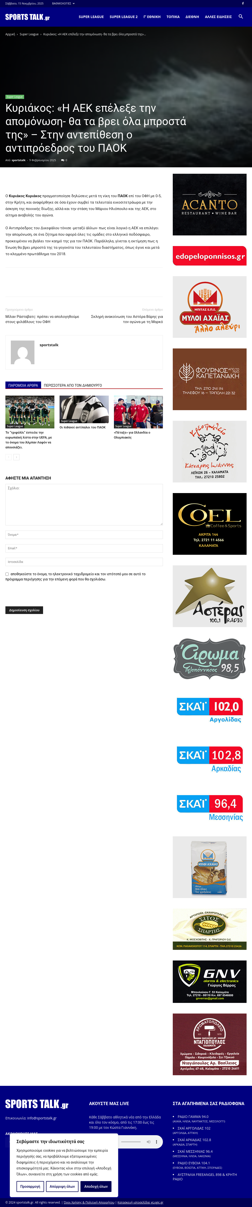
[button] (241, 17)
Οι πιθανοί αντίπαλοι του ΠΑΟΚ (83, 427)
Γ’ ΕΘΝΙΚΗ (152, 16)
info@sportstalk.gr (42, 1118)
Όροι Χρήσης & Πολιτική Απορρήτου (89, 1202)
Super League (29, 34)
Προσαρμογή (30, 1186)
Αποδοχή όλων (96, 1186)
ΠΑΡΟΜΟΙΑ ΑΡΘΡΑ (23, 385)
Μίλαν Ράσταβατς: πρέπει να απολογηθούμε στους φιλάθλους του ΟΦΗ (42, 319)
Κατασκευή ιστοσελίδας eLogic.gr (140, 1202)
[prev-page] (8, 457)
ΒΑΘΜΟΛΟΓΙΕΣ (63, 3)
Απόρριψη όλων (62, 1186)
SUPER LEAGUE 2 (124, 16)
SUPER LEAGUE (91, 16)
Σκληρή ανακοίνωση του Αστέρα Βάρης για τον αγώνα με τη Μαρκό (127, 319)
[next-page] (16, 457)
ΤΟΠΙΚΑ (173, 16)
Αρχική (10, 34)
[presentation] (39, 595)
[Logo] (27, 17)
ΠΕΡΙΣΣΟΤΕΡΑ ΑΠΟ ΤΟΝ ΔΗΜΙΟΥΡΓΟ (73, 385)
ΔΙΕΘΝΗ (192, 16)
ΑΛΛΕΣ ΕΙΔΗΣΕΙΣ (218, 16)
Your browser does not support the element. (126, 1142)
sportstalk (19, 160)
